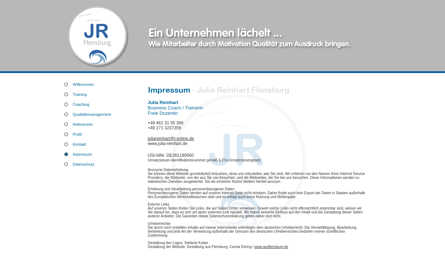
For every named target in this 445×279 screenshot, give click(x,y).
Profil (77, 134)
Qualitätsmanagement (92, 114)
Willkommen (83, 84)
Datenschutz (84, 164)
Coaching (81, 104)
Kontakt (79, 144)
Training (80, 94)
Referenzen (83, 124)
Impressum (82, 154)
